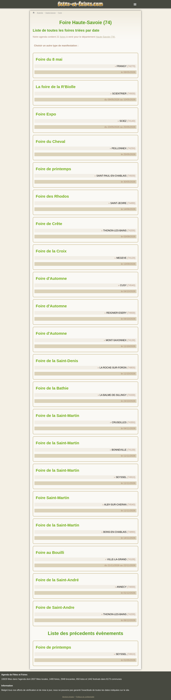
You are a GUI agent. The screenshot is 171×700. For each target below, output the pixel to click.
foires (63, 37)
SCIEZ (123, 121)
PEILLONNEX (119, 148)
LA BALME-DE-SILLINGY (113, 395)
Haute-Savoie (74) (105, 37)
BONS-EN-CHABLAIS (114, 532)
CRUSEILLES (119, 422)
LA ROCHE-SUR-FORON (113, 367)
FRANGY (121, 66)
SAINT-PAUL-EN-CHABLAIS (111, 175)
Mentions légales (68, 697)
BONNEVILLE (119, 449)
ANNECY (121, 587)
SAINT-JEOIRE (118, 203)
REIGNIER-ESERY (116, 313)
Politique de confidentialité (85, 697)
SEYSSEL (121, 477)
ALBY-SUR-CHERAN (115, 504)
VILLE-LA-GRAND (116, 559)
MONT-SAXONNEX (116, 340)
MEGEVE (121, 258)
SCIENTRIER (119, 93)
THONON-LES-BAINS (114, 230)
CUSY (123, 285)
